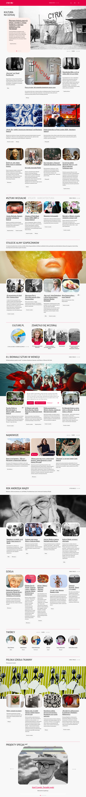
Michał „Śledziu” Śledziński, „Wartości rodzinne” (42, 588)
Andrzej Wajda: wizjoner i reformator (70, 540)
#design (28, 97)
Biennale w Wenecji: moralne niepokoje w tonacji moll (71, 217)
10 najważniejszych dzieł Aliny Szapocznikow (14, 296)
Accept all (30, 402)
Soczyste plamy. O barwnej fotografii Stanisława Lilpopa (52, 163)
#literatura (9, 182)
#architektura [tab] (45, 198)
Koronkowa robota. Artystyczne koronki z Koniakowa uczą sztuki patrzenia (50, 713)
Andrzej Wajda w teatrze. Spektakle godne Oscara (51, 540)
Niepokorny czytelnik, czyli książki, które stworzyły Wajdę (15, 541)
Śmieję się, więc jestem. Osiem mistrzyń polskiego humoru (13, 164)
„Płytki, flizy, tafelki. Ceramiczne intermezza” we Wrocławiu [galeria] (24, 130)
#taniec (53, 608)
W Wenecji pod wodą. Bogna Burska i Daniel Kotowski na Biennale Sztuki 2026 (33, 410)
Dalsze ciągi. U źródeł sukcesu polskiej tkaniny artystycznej (32, 712)
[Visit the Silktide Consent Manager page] (58, 403)
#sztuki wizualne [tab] (16, 198)
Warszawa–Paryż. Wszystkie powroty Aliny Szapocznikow (32, 297)
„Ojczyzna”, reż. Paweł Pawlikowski (12, 74)
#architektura (9, 469)
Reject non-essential (40, 402)
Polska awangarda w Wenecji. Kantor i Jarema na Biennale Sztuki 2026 (52, 409)
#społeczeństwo (13, 43)
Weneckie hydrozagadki (51, 216)
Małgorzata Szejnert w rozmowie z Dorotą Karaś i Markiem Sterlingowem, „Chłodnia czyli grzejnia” (14, 593)
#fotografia (47, 141)
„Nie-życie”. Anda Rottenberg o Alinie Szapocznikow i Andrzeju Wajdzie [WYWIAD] (52, 298)
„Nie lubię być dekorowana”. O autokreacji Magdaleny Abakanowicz (70, 712)
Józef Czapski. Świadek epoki (43, 787)
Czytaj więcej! (74, 488)
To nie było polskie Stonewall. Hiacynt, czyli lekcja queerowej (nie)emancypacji (70, 165)
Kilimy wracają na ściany (14, 711)
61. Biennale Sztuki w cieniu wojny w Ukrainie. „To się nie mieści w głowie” (70, 409)
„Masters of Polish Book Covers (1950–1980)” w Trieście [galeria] (32, 217)
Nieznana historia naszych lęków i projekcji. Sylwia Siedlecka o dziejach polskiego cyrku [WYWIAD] (18, 25)
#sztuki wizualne (11, 141)
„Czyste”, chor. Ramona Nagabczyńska (57, 591)
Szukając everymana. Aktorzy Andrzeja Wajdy (32, 540)
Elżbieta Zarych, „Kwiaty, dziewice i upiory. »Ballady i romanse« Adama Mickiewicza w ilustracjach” (30, 590)
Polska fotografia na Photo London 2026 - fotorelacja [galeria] (59, 130)
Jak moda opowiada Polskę (33, 168)
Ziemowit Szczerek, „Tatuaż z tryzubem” (74, 587)
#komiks (40, 620)
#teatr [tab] (32, 198)
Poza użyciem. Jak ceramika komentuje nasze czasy (40, 87)
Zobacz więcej (74, 198)
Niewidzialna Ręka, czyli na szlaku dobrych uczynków (71, 73)
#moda (28, 186)
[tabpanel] (43, 218)
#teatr (58, 470)
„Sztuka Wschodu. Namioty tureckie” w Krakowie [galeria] (14, 217)
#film (8, 88)
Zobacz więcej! (74, 357)
